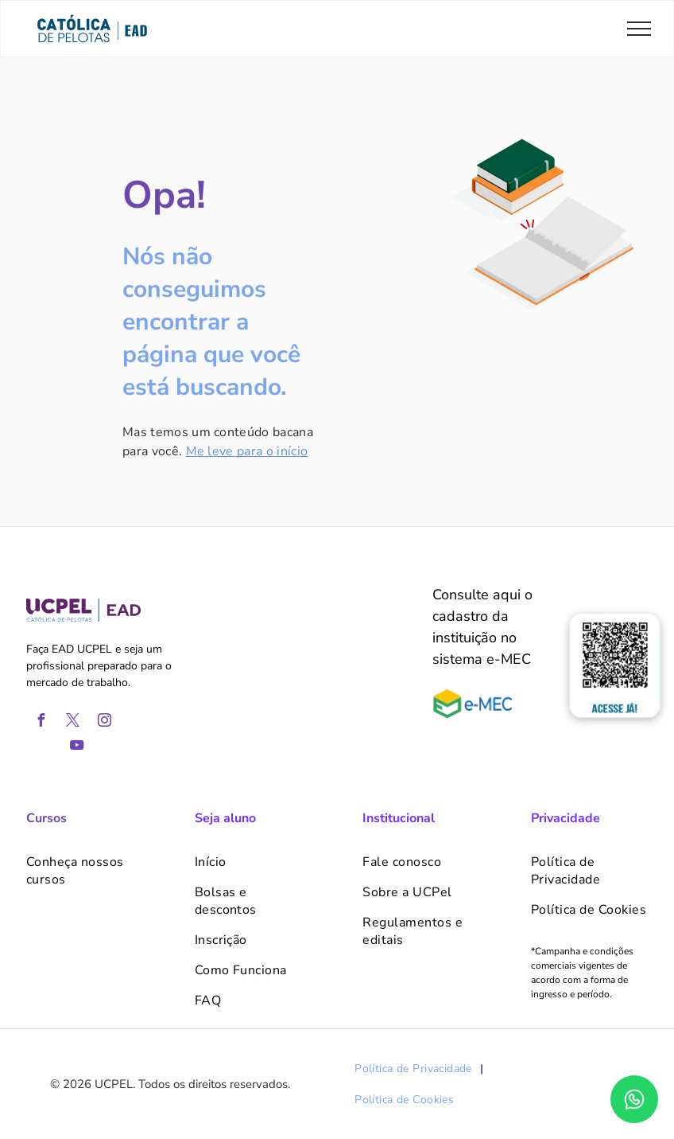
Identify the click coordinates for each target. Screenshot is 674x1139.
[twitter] (73, 722)
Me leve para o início (247, 451)
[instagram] (105, 722)
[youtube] (77, 747)
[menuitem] (84, 871)
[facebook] (41, 722)
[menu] (639, 28)
